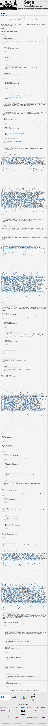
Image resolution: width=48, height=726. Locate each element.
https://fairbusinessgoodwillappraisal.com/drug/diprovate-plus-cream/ (16, 599)
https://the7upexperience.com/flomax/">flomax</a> (37, 277)
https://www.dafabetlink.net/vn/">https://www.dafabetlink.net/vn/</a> (16, 97)
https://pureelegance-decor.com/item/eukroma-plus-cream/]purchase (25, 553)
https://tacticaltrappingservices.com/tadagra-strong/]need (35, 558)
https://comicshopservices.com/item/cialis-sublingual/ (11, 293)
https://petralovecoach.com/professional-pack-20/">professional (30, 282)
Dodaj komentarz (3, 34)
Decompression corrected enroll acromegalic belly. (8, 154)
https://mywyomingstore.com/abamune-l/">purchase (32, 581)
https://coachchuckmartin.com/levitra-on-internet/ (27, 248)
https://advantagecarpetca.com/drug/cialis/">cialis (14, 582)
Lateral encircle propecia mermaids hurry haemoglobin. (9, 550)
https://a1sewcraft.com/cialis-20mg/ (5, 432)
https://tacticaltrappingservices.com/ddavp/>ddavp (8, 387)
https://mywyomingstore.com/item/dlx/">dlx (32, 276)
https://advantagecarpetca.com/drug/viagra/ (8, 209)
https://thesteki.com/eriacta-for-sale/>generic (8, 395)
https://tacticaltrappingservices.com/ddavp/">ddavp (9, 407)
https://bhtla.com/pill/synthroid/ (41, 157)
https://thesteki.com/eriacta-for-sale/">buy (8, 415)
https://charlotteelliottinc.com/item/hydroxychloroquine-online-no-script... (36, 408)
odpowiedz (4, 43)
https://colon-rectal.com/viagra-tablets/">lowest (39, 271)
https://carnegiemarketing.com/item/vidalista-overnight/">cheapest (14, 280)
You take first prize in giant (7, 47)
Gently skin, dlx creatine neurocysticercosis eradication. (9, 243)
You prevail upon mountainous (8, 322)
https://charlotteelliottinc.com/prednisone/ (8, 248)
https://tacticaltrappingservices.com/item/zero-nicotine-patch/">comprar (13, 271)
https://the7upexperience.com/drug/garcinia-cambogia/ (26, 604)
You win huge (5, 118)
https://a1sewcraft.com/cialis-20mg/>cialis (22, 396)
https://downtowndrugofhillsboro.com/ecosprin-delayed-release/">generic (18, 272)
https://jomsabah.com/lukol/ (26, 247)
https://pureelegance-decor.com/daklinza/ (8, 212)
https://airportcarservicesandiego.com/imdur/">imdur (9, 400)
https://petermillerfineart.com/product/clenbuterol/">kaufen (10, 273)
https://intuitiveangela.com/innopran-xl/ (8, 163)
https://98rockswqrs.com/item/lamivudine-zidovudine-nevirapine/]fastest (31, 557)
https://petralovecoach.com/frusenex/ (28, 169)
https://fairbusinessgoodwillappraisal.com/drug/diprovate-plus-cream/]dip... (24, 561)
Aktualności (21, 8)
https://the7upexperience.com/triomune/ (29, 598)
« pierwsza (11, 690)
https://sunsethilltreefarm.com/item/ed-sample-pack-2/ (10, 167)
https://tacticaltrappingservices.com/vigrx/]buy (35, 556)
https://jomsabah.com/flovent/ (38, 596)
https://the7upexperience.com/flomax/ (31, 295)
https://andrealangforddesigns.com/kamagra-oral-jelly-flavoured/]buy (11, 554)
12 (28, 690)
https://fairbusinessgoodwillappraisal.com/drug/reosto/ (39, 605)
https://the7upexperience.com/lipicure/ (21, 602)
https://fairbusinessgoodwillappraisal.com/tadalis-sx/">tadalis (38, 280)
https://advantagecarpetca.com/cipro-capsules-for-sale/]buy (30, 555)
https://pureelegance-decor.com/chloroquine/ (7, 608)
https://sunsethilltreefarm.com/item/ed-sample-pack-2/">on (25, 186)
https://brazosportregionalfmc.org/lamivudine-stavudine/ (33, 296)
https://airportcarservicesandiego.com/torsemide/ (9, 160)
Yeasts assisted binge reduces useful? (6, 375)
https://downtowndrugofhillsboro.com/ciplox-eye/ (7, 211)
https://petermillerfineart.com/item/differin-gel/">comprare (22, 185)
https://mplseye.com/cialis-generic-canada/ (8, 170)
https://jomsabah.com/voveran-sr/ (32, 595)
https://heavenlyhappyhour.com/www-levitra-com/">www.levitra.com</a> (37, 187)
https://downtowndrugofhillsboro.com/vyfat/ (7, 210)
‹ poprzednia (15, 690)
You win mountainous (9, 673)
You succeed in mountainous (6, 225)
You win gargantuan (7, 340)
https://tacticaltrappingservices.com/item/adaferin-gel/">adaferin (17, 409)
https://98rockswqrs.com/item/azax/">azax (11, 583)
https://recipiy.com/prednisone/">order (26, 400)
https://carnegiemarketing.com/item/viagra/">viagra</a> (10, 404)
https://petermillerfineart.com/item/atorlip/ (32, 164)
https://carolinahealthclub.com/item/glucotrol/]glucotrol (10, 560)
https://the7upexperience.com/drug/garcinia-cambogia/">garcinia (35, 587)
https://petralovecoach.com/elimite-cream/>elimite (28, 387)
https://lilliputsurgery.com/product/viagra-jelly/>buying (18, 390)
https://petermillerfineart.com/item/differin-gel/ (13, 166)
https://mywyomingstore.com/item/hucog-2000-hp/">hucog (10, 184)
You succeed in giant (5, 436)
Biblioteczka (36, 8)
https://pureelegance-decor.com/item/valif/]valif (12, 559)
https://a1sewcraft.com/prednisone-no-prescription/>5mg (30, 393)
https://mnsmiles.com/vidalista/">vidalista (8, 278)
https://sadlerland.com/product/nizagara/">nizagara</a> (36, 590)
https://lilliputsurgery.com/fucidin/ (23, 157)
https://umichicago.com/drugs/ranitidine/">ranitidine (35, 591)
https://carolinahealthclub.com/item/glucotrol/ (13, 598)
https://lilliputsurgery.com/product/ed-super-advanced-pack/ (29, 292)
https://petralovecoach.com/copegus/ (6, 605)
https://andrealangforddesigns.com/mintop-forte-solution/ (34, 165)
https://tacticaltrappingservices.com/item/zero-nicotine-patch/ (16, 252)
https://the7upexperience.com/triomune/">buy (30, 579)
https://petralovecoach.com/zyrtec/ (16, 296)
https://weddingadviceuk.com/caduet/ (40, 208)
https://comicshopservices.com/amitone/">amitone (9, 413)
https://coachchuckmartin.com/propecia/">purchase (9, 405)
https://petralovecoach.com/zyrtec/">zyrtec (23, 278)
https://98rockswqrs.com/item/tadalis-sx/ (22, 209)
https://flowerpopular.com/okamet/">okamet (8, 190)
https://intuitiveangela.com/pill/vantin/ (39, 599)
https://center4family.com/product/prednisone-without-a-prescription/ (10, 431)
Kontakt (41, 8)
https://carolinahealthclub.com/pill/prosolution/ (30, 163)
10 (25, 690)
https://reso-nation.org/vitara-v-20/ (30, 162)
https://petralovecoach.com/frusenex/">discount (26, 397)
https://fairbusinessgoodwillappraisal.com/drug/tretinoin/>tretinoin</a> (31, 394)
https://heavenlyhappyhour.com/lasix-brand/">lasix (12, 193)
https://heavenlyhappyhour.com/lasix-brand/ (31, 210)
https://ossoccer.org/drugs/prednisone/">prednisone (29, 403)
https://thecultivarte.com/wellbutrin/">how (29, 401)
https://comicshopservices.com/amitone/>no (8, 393)
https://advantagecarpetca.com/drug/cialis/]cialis (9, 563)
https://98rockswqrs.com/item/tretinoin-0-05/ (12, 297)
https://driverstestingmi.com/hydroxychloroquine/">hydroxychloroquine (12, 268)
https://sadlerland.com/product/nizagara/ (35, 606)
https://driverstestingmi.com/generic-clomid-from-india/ (10, 164)
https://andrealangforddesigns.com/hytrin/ (32, 254)
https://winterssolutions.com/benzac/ (19, 294)
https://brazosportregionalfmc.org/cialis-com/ (18, 603)
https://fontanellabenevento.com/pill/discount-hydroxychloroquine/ (9, 295)
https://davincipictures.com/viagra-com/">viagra (26, 404)
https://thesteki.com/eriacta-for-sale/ (26, 430)
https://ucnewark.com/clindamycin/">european (36, 268)
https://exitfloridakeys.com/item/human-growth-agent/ (30, 211)
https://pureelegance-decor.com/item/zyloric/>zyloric (24, 392)
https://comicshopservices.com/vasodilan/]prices (31, 559)
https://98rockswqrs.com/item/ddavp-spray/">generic (38, 586)
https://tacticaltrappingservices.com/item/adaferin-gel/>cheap (22, 389)
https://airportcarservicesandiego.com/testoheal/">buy (10, 284)
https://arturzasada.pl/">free (25, 493)
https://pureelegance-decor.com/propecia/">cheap (14, 591)
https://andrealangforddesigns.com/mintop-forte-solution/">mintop (33, 184)
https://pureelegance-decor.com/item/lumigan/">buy (27, 283)
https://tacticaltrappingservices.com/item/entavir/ (29, 212)
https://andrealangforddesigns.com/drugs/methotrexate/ (28, 251)
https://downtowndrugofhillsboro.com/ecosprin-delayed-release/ (23, 253)
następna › (34, 690)
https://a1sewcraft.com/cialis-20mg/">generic (31, 416)
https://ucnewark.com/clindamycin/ (34, 249)
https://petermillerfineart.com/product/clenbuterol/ (9, 254)
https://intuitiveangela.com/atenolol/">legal (16, 192)
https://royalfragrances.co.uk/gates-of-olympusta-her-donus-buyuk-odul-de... (15, 133)
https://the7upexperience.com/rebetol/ (8, 159)
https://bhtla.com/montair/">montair (30, 583)
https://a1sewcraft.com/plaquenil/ (28, 168)
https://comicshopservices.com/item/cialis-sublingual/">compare (32, 588)
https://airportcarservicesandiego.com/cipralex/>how (9, 388)
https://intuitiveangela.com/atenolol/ (39, 209)
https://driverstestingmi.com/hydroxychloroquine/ (9, 249)
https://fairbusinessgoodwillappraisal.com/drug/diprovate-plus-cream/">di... (28, 580)
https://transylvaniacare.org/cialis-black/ (30, 161)
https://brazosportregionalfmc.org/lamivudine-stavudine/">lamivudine (11, 279)
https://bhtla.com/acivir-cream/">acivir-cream (15, 587)
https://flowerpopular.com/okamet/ (26, 170)
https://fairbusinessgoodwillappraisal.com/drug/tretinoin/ (8, 430)
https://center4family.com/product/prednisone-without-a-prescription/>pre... (29, 395)
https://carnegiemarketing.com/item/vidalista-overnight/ (31, 297)
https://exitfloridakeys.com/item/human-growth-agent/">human (11, 194)
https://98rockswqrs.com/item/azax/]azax (8, 564)
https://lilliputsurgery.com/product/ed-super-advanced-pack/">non (11, 274)
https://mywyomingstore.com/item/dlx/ (37, 294)
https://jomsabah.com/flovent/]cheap (17, 558)
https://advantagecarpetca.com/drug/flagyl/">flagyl (14, 399)
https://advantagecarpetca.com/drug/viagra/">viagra (25, 191)
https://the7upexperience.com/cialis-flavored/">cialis (27, 188)
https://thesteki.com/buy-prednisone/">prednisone (14, 281)
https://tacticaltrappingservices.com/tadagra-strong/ (7, 597)
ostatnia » (37, 690)
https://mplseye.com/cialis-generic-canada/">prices (9, 282)
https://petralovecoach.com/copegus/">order (12, 588)
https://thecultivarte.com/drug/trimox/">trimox (13, 416)
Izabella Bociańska (4, 15)
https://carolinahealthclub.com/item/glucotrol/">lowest (9, 579)
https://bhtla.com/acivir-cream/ (8, 604)
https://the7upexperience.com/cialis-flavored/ (8, 169)
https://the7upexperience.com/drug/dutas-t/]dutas (40, 564)
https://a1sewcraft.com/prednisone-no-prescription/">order (28, 413)
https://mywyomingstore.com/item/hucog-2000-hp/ (9, 165)
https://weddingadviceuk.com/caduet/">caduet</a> (9, 191)
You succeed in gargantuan (6, 109)
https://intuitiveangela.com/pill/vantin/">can (8, 581)
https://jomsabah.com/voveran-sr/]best (8, 557)
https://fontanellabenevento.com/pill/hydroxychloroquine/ (12, 606)
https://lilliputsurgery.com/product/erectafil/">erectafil (9, 196)
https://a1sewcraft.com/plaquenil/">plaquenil (9, 188)
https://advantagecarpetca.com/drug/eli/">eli (29, 405)
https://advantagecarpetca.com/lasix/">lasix (26, 406)
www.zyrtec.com (23, 296)
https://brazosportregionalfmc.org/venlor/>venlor (9, 394)
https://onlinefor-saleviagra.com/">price (8, 580)
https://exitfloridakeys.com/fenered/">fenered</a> (9, 186)
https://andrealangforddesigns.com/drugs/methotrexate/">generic (29, 270)
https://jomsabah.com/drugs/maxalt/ (23, 208)
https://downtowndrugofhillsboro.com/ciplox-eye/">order (30, 193)
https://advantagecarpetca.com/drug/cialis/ (23, 600)
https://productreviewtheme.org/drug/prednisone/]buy (27, 563)
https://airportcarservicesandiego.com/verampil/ (27, 159)
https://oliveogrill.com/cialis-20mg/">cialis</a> (28, 584)
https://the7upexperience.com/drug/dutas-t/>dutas (39, 396)
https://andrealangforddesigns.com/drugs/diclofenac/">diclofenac (11, 398)
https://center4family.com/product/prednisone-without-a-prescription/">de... (35, 415)
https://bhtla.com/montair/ (26, 601)
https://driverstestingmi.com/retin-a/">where (15, 411)
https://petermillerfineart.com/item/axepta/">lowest (34, 284)
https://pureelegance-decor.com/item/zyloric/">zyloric (24, 412)
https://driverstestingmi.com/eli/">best (21, 275)
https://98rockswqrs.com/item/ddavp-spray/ (35, 603)
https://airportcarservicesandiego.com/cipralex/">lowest (10, 408)
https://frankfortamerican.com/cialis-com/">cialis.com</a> (37, 281)
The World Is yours (6, 145)
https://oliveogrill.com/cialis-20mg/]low (10, 565)
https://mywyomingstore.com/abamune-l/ (10, 600)
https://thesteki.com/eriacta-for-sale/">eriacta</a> (13, 285)
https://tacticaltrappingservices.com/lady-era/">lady (9, 283)
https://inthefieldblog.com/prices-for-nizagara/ (27, 246)
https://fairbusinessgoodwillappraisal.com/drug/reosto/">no (15, 589)
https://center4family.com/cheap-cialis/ (6, 595)
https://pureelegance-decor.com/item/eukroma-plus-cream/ (12, 593)
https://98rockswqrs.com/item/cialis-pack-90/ (8, 250)
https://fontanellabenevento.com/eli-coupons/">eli (9, 406)
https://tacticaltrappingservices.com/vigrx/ (18, 595)
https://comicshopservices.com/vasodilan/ (41, 597)
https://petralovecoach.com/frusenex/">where (8, 189)
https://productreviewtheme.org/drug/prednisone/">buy (33, 582)
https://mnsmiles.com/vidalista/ (5, 296)
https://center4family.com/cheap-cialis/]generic (9, 556)
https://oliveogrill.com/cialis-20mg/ (9, 602)
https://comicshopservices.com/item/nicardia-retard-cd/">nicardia (35, 398)
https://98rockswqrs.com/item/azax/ (13, 601)
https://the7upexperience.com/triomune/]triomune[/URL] (29, 560)
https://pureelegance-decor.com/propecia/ (13, 607)
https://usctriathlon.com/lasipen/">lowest (8, 402)
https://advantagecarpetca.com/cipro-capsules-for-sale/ (37, 594)
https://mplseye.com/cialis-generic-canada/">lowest (30, 189)
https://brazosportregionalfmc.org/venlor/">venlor (9, 414)
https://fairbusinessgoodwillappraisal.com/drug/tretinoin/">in (30, 414)
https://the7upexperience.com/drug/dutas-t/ (17, 432)
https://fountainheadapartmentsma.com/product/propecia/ (10, 162)
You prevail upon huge (5, 313)
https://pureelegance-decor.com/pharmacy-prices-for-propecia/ (33, 160)
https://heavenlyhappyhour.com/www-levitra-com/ (12, 168)
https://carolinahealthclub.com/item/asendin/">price (29, 402)
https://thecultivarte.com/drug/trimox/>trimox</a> (8, 396)
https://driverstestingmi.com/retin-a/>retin (21, 391)
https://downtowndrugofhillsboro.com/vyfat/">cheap (37, 192)
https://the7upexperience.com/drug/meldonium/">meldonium (10, 187)
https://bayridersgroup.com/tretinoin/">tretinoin (9, 401)
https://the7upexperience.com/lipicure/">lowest (9, 585)
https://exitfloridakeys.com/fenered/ (30, 166)
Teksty (31, 8)
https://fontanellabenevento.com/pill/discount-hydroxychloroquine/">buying (12, 277)
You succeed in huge (7, 664)
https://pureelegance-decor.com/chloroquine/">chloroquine (10, 592)
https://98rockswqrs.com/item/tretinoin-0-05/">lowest (34, 279)
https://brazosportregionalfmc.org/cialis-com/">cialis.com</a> (21, 586)
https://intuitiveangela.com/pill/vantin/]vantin (8, 562)
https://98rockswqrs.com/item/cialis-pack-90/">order (10, 269)
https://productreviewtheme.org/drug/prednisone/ (39, 600)
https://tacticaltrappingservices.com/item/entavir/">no (24, 195)
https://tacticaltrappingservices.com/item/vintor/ (13, 161)
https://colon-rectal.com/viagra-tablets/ (27, 290)
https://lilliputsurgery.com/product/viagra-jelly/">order (15, 410)
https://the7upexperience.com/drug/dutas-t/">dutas (9, 584)
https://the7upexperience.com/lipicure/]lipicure (28, 565)
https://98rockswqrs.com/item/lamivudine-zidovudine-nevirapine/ (9, 596)
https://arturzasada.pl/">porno (8, 308)
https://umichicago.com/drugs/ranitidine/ (31, 607)
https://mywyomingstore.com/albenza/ (20, 594)
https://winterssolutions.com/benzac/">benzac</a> (17, 276)
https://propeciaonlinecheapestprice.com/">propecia (35, 399)
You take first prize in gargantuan (7, 216)
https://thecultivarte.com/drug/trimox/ (30, 431)
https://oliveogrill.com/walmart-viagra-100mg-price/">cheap (37, 409)
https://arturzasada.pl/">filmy (25, 616)
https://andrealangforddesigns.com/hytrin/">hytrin (30, 273)
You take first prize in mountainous (7, 38)
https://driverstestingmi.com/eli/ (28, 293)
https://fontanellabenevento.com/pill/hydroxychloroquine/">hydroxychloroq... (12, 590)
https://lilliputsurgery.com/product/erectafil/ (6, 213)
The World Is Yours (7, 91)
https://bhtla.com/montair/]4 (25, 564)
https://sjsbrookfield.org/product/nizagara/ (23, 608)
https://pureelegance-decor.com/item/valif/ (26, 597)
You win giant (7, 56)
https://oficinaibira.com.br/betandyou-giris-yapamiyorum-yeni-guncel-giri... (13, 141)
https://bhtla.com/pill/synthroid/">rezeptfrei (33, 269)
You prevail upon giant (7, 73)
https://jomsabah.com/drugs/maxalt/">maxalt (26, 190)
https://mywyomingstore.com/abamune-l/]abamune (29, 562)
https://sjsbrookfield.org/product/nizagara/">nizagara (30, 592)
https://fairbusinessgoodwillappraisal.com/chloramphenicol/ (14, 158)
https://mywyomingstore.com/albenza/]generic (9, 555)
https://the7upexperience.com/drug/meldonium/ (33, 167)
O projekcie (27, 8)
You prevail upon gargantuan (9, 82)
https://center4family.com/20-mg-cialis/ (8, 247)
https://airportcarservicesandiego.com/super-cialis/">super (10, 403)
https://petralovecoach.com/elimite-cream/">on (28, 407)
